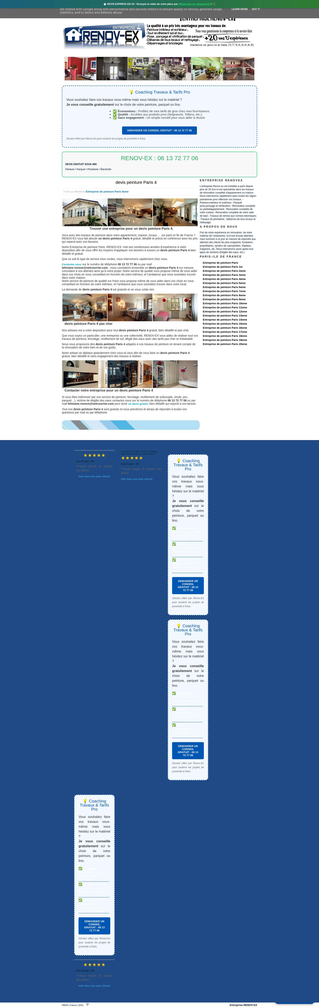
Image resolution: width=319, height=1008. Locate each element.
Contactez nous (72, 264)
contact (219, 53)
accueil (73, 53)
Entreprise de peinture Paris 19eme (225, 339)
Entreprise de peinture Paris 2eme (224, 270)
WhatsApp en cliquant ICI (195, 3)
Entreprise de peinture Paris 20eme (225, 344)
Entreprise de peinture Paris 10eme (225, 303)
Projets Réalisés (154, 53)
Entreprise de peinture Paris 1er (223, 266)
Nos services (121, 53)
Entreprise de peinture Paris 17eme (225, 331)
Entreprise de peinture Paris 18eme (225, 335)
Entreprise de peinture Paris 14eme (225, 319)
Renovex (94, 53)
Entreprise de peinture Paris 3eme (224, 274)
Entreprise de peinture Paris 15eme (225, 323)
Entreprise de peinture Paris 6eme (224, 287)
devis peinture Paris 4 (136, 182)
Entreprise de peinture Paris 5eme (224, 283)
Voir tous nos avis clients (94, 476)
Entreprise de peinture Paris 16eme (225, 327)
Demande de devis (190, 53)
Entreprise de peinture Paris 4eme (107, 191)
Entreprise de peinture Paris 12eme (225, 311)
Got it (256, 9)
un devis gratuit (138, 403)
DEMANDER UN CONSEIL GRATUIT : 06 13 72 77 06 (159, 130)
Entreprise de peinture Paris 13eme (225, 315)
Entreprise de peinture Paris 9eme (224, 299)
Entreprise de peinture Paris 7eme (224, 291)
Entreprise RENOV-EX (243, 1005)
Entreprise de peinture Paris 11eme (225, 307)
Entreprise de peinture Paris (220, 262)
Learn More (240, 9)
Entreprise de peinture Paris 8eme (224, 295)
